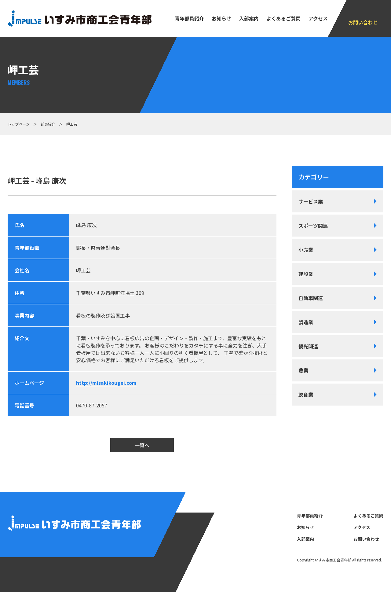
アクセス (318, 18)
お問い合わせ (363, 22)
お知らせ (221, 18)
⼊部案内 (249, 18)
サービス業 (310, 201)
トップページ (19, 124)
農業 (303, 370)
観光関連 (308, 346)
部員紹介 (48, 124)
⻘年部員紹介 (189, 18)
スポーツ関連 (313, 225)
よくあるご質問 (283, 18)
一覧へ (142, 445)
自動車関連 (310, 298)
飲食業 (305, 394)
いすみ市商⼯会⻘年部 (333, 559)
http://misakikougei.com (106, 382)
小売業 (305, 249)
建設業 (305, 274)
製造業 (305, 322)
